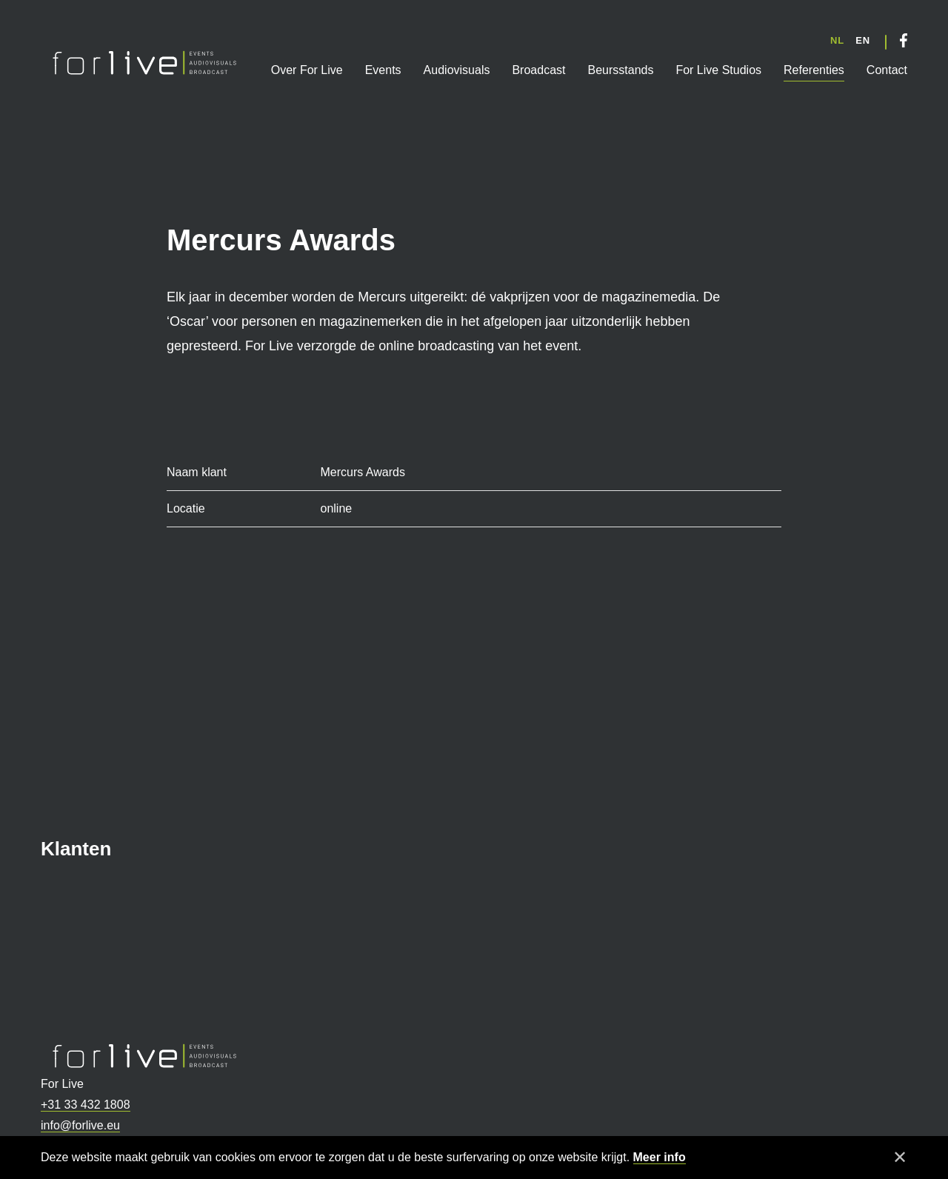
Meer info (659, 1157)
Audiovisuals (457, 70)
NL (837, 40)
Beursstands (620, 70)
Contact (887, 70)
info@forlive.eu (80, 1125)
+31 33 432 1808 (85, 1104)
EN (862, 40)
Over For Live (307, 70)
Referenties (814, 70)
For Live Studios (718, 70)
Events (383, 70)
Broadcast (538, 70)
